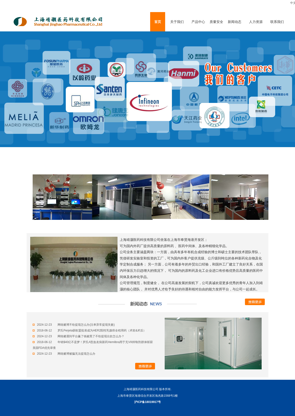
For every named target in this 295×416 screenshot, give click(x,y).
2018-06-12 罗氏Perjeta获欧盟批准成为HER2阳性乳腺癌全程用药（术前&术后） (89, 330)
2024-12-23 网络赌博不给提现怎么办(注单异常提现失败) (74, 324)
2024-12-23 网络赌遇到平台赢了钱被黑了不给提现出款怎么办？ (78, 336)
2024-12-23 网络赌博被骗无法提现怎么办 (64, 353)
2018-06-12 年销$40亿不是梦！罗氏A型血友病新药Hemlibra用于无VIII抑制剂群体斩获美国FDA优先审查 (93, 345)
